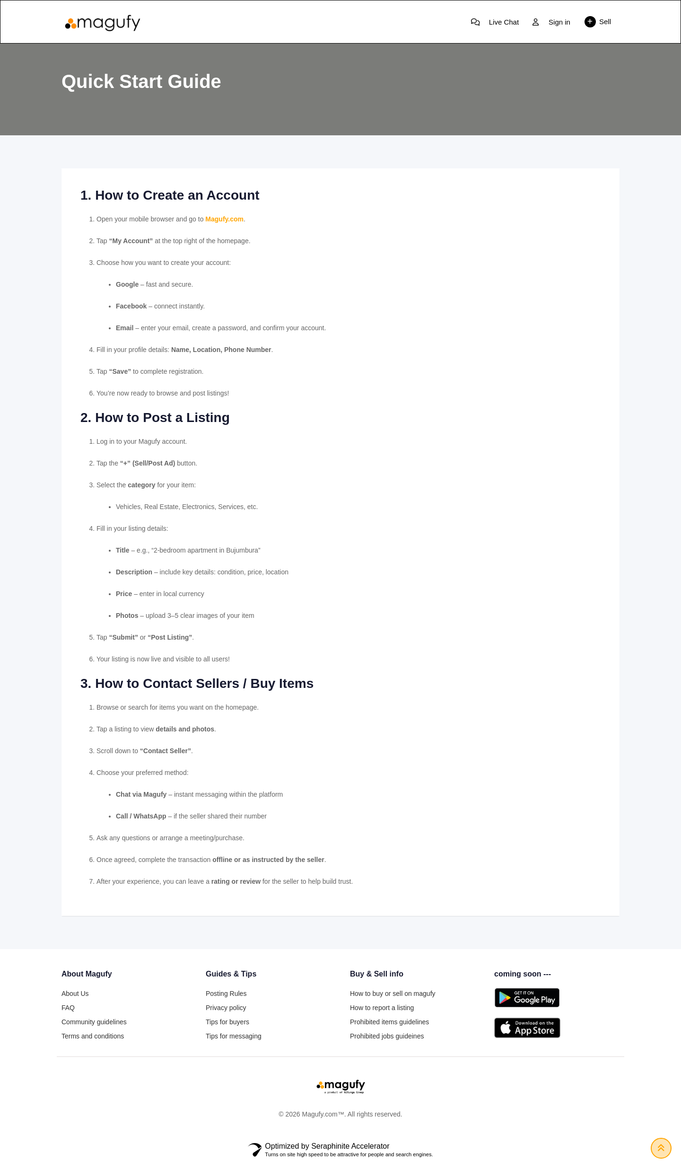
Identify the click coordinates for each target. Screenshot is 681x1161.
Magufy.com (224, 219)
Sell (598, 21)
